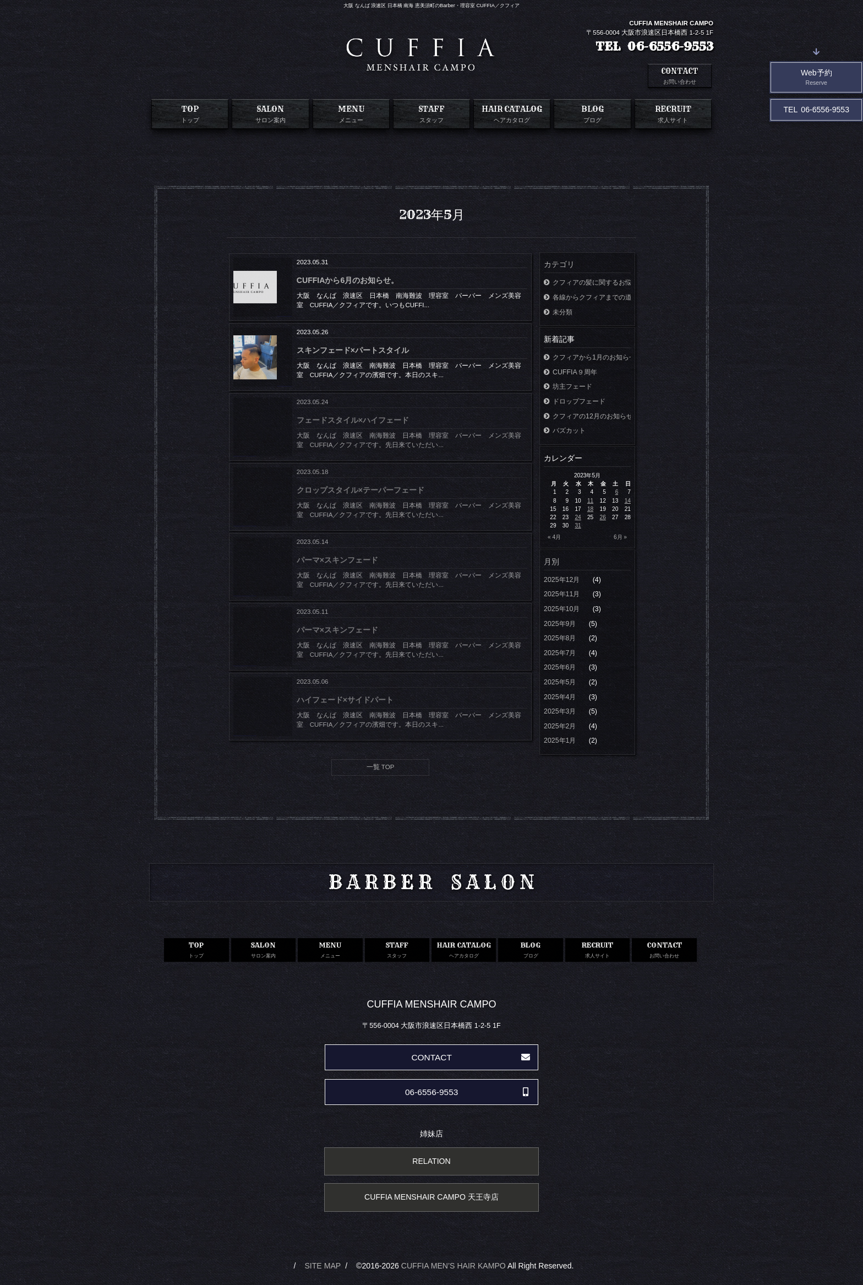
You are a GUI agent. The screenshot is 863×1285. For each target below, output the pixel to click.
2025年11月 (563, 594)
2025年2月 (561, 726)
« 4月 (554, 537)
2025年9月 (561, 624)
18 (590, 509)
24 (578, 517)
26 (603, 517)
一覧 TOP (381, 767)
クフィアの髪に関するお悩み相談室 (587, 282)
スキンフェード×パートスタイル (353, 350)
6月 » (620, 537)
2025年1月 (561, 740)
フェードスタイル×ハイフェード (353, 420)
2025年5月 (561, 682)
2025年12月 (563, 580)
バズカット (565, 430)
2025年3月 (561, 711)
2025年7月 (561, 653)
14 (628, 501)
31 (578, 525)
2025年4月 (561, 697)
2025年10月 (563, 609)
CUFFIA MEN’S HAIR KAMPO (453, 1265)
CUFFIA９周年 (570, 372)
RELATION (431, 1161)
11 (590, 501)
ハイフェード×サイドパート (345, 699)
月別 (551, 561)
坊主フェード (568, 386)
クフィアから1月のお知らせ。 (587, 357)
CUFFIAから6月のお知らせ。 (347, 280)
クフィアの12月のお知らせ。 (587, 416)
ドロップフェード (574, 401)
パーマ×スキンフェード (337, 560)
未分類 (558, 312)
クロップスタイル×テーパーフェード (360, 490)
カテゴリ (559, 264)
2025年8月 (561, 638)
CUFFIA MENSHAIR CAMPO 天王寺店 (431, 1197)
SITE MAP (322, 1265)
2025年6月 (561, 667)
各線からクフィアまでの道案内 (587, 297)
